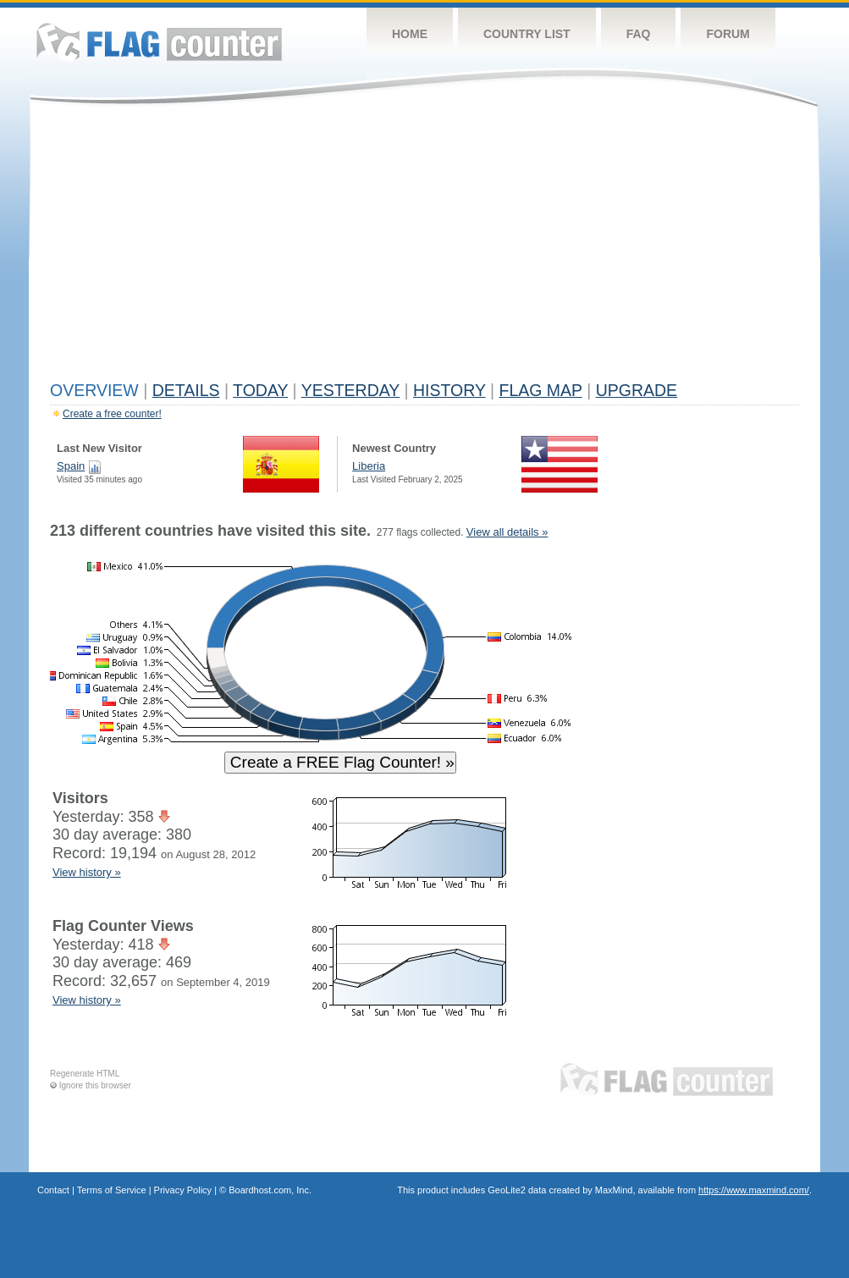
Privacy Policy (183, 1190)
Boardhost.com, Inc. (270, 1190)
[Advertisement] (424, 247)
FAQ (638, 34)
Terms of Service (111, 1190)
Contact (53, 1190)
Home (409, 34)
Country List (527, 34)
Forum (727, 34)
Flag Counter (159, 42)
